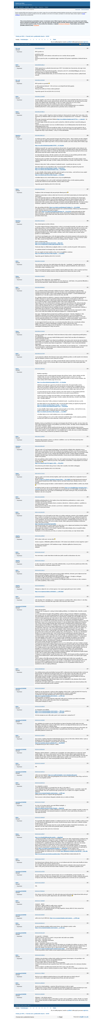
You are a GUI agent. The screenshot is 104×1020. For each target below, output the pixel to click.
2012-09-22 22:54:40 (40, 80)
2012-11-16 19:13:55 (39, 512)
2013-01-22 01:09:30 (40, 706)
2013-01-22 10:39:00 (40, 720)
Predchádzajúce (24, 39)
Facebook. (36, 25)
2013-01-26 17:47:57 (40, 859)
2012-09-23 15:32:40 (40, 261)
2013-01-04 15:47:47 (40, 596)
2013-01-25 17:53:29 (40, 802)
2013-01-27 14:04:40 (40, 900)
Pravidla (32, 7)
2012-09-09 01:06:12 (40, 64)
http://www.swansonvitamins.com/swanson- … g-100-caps (50, 695)
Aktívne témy (77, 9)
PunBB (81, 1016)
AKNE (47, 36)
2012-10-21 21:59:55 (40, 436)
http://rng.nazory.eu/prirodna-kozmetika (45, 524)
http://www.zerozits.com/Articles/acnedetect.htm (47, 854)
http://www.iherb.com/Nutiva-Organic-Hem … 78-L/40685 (55, 479)
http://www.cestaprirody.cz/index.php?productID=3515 (49, 244)
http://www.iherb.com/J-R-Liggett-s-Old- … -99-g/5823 (49, 463)
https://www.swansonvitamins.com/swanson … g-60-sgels (49, 712)
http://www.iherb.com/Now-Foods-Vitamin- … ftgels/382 (49, 808)
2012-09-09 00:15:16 (40, 48)
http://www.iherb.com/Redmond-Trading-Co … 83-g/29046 (65, 207)
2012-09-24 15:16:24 (40, 331)
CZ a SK (86, 1016)
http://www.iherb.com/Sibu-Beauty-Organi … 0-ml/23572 (50, 168)
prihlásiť (70, 41)
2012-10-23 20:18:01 (40, 496)
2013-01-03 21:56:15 (40, 570)
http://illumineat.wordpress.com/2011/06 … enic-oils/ (74, 851)
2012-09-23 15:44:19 (40, 276)
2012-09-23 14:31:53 (40, 220)
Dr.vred (18, 48)
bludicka (18, 135)
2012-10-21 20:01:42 (40, 368)
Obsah (16, 7)
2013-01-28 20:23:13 (40, 923)
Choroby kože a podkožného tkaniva (35, 36)
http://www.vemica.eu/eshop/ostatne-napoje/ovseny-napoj (50, 948)
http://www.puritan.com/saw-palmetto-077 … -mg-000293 (50, 743)
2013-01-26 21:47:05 (40, 871)
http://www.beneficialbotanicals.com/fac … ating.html (49, 837)
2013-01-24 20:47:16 (40, 782)
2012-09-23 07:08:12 (40, 111)
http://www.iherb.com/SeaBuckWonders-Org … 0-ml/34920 (50, 169)
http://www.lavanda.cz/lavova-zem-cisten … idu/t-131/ (49, 243)
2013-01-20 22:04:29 (40, 688)
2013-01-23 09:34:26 (40, 749)
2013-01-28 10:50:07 (40, 914)
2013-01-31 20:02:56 (40, 983)
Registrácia (41, 7)
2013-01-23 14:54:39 (40, 763)
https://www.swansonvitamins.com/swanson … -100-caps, (49, 711)
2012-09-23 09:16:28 (40, 189)
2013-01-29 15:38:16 (40, 955)
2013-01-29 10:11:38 (39, 932)
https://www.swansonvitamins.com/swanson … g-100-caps (50, 793)
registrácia (85, 41)
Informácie (21, 7)
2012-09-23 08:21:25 (40, 135)
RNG (17, 65)
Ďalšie (54, 39)
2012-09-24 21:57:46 (40, 353)
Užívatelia (27, 7)
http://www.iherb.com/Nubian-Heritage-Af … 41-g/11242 (56, 211)
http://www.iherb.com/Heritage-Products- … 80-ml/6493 (53, 848)
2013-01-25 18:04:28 (40, 817)
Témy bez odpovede (85, 9)
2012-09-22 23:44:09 (40, 96)
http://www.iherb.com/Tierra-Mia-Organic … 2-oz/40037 (49, 175)
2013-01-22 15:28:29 (40, 735)
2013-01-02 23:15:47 (40, 552)
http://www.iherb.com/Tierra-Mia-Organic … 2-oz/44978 (49, 253)
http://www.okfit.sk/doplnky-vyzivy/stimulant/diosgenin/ (62, 775)
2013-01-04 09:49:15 (40, 585)
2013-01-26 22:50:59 (40, 882)
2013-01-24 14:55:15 (40, 771)
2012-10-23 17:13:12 (40, 473)
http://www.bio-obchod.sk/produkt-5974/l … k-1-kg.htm (49, 145)
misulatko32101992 (21, 606)
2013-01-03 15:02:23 (40, 560)
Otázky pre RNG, (20, 3)
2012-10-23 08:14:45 (40, 446)
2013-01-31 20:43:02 (40, 994)
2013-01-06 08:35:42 (40, 668)
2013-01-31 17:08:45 (40, 973)
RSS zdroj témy (84, 44)
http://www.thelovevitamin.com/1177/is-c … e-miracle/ (71, 119)
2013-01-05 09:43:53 (40, 606)
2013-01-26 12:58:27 (40, 834)
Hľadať (36, 7)
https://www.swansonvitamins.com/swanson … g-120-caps (50, 927)
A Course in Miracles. (64, 23)
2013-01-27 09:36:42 (40, 891)
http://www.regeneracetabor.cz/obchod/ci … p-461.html (49, 591)
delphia (18, 536)
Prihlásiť (46, 7)
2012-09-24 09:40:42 (40, 287)
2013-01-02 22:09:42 (40, 535)
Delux (17, 112)
